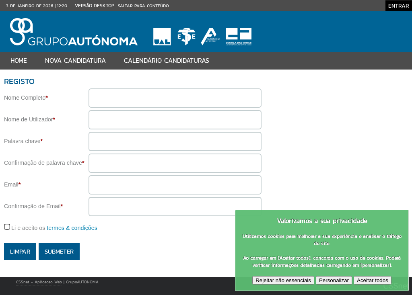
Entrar (398, 6)
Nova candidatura (75, 60)
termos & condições (72, 228)
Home (18, 60)
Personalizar (334, 280)
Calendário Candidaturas (166, 60)
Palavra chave (23, 141)
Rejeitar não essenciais (283, 280)
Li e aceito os (54, 228)
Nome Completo (26, 97)
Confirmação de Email (33, 206)
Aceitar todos (372, 280)
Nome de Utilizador (29, 119)
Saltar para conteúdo (143, 5)
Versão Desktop (94, 5)
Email (12, 184)
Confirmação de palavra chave (44, 163)
